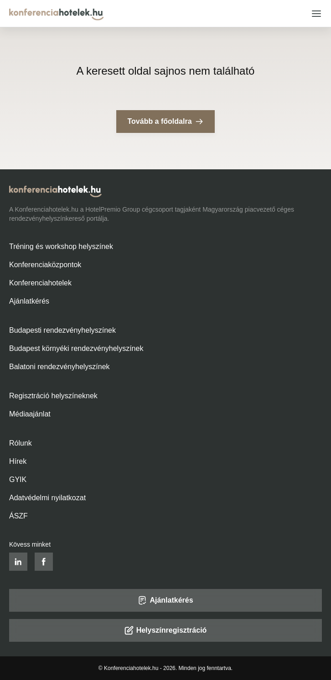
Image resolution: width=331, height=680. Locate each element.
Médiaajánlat (30, 414)
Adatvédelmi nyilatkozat (47, 498)
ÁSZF (18, 516)
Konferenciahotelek (40, 283)
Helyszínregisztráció (165, 630)
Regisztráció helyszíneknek (53, 396)
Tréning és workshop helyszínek (61, 246)
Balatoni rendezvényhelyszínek (59, 366)
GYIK (17, 479)
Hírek (17, 461)
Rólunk (20, 443)
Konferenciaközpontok (45, 265)
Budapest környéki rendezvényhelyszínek (76, 348)
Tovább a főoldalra (165, 121)
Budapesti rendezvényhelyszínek (62, 330)
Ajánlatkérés (29, 301)
